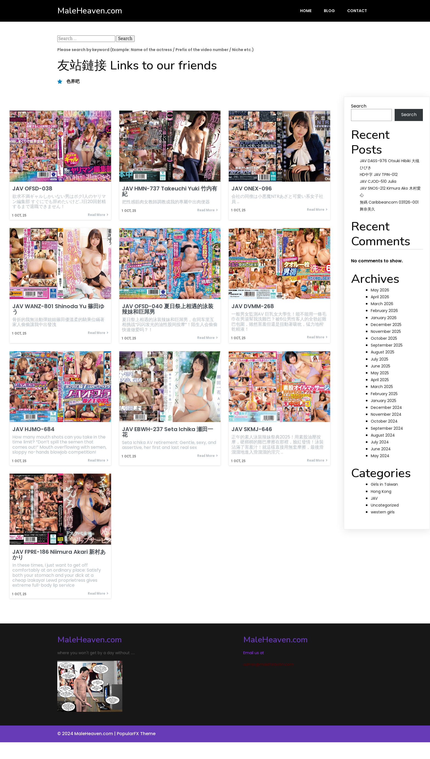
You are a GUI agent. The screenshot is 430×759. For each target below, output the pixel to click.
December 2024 (386, 407)
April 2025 (380, 380)
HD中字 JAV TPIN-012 (379, 174)
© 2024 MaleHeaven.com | (87, 734)
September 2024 (387, 428)
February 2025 (384, 394)
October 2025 (384, 338)
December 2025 (386, 324)
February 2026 (384, 310)
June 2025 (380, 366)
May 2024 (380, 456)
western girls (383, 512)
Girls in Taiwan (384, 484)
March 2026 (382, 304)
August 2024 (383, 435)
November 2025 (386, 331)
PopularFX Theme (136, 734)
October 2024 (384, 421)
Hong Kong (381, 491)
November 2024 (386, 414)
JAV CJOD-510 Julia (378, 181)
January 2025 (383, 400)
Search (358, 106)
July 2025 (379, 359)
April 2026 (380, 297)
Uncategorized (385, 505)
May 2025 (380, 373)
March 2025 (382, 386)
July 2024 (380, 442)
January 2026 (384, 318)
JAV (374, 498)
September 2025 (387, 345)
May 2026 (380, 290)
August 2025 (382, 352)
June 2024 (381, 449)
